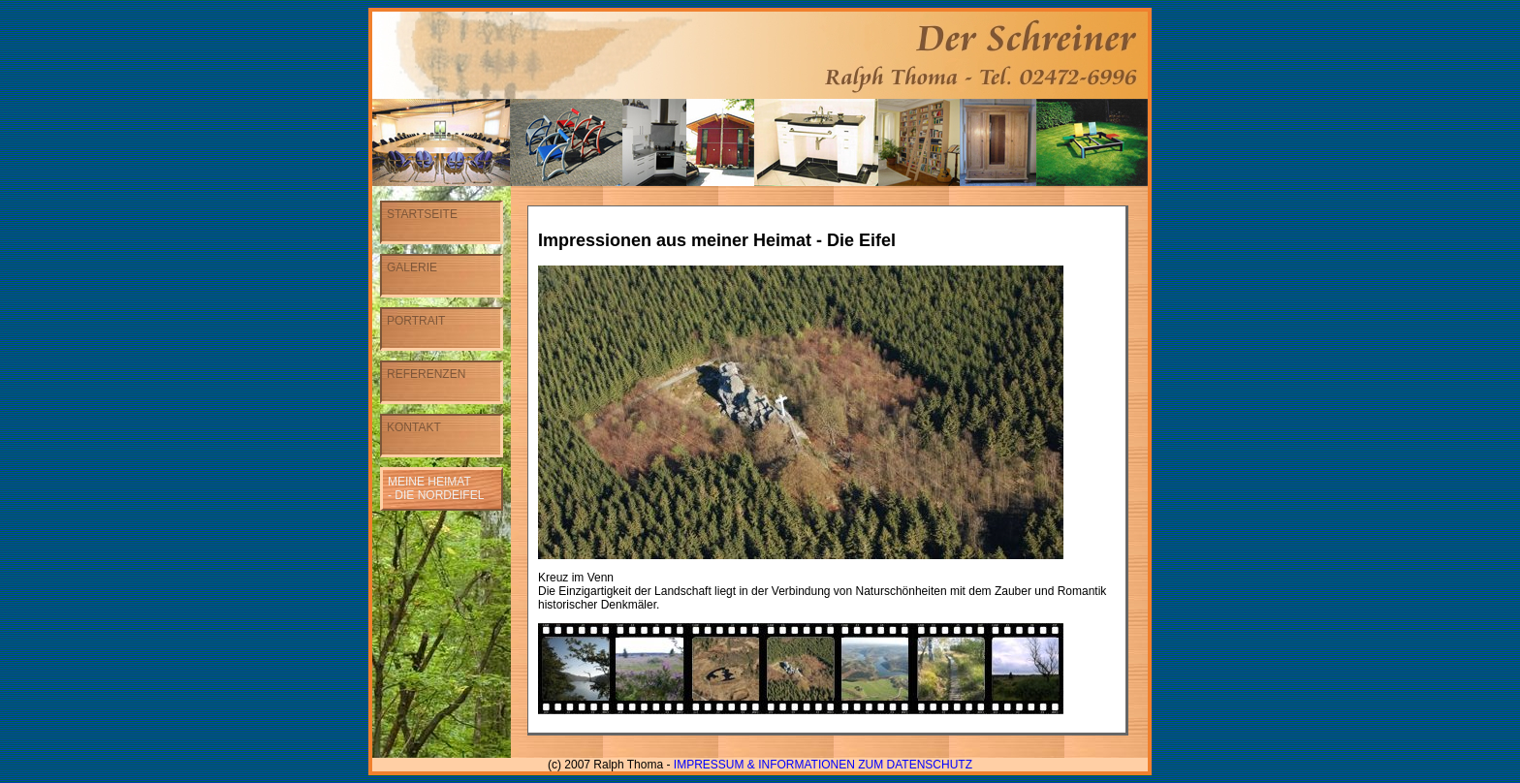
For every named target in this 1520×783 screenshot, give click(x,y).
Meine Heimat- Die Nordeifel (436, 488)
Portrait (416, 321)
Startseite (422, 214)
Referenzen (426, 374)
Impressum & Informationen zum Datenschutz (823, 764)
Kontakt (414, 427)
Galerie (412, 267)
